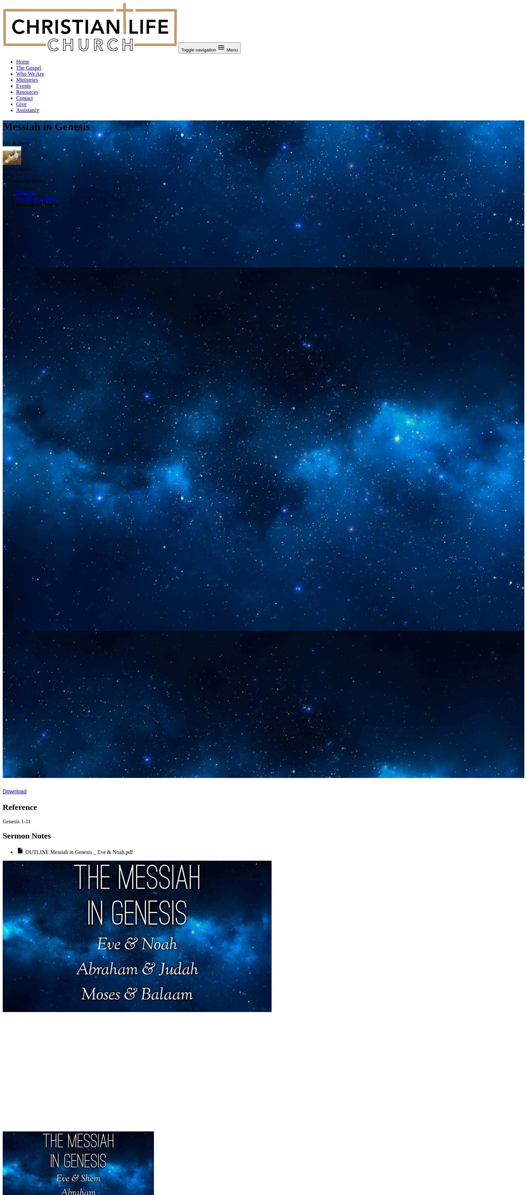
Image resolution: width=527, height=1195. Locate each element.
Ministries (27, 80)
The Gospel (28, 68)
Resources (27, 92)
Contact (24, 98)
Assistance (27, 110)
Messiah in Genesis (37, 198)
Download (15, 791)
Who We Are (30, 74)
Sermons (25, 192)
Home (22, 62)
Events (23, 86)
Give (21, 104)
